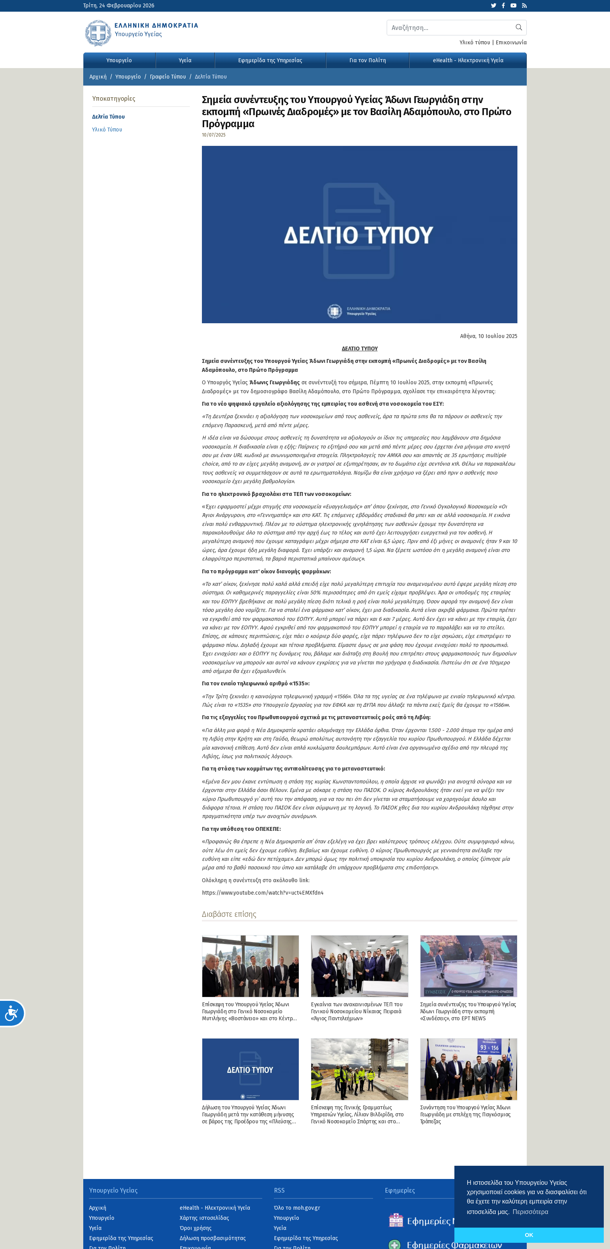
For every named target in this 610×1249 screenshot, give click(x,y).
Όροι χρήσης (196, 1228)
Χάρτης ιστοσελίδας (204, 1218)
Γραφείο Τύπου (168, 77)
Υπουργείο (119, 60)
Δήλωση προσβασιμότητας (213, 1238)
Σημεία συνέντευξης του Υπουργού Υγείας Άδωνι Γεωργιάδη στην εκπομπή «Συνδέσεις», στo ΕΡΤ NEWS (468, 1011)
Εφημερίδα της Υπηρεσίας (270, 60)
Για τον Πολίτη (367, 60)
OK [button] (529, 1235)
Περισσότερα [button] (531, 1212)
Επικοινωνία (511, 42)
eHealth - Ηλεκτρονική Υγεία (468, 60)
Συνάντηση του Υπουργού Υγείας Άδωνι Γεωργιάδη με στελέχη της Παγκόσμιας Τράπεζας (465, 1114)
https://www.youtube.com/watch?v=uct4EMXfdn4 (263, 893)
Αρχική (98, 77)
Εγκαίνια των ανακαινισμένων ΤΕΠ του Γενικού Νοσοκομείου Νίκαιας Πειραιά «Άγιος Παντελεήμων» (356, 1011)
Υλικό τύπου (475, 42)
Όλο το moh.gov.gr (297, 1208)
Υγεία (185, 60)
